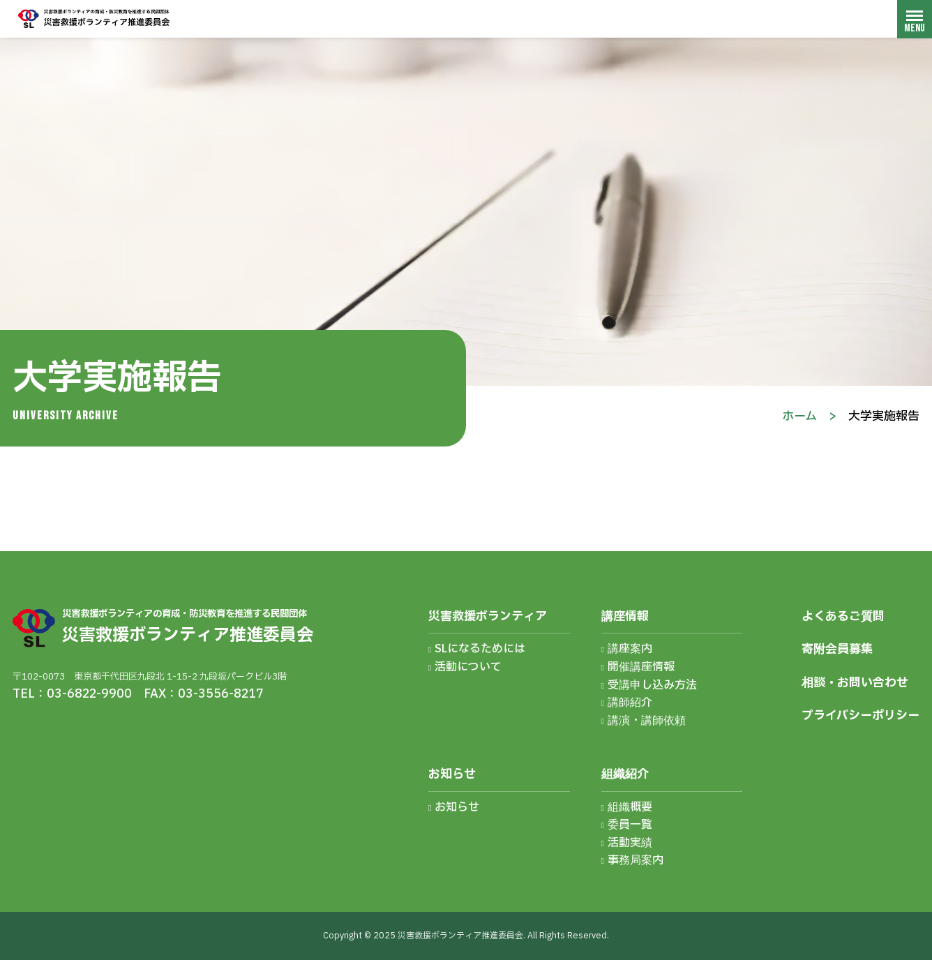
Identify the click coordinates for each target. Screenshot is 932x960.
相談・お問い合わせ (855, 682)
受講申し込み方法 (652, 685)
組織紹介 (625, 774)
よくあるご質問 (843, 616)
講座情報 (625, 616)
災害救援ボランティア (487, 616)
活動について (468, 667)
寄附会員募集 (837, 649)
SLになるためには (480, 648)
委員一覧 (630, 824)
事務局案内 (635, 860)
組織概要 (630, 807)
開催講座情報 (641, 667)
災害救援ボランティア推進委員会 (94, 18)
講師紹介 (630, 702)
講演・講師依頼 (647, 720)
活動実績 (630, 842)
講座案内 (630, 648)
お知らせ (452, 774)
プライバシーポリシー (860, 715)
